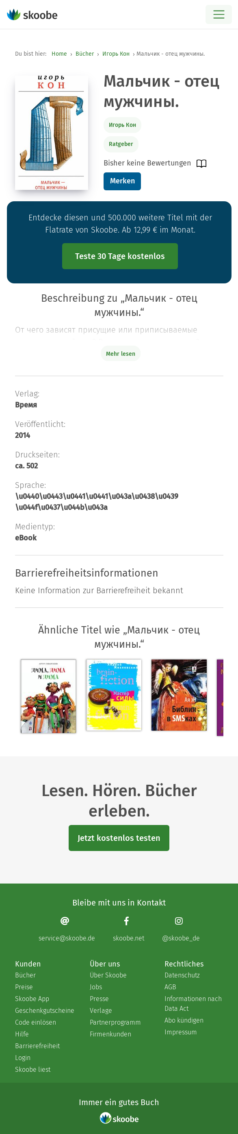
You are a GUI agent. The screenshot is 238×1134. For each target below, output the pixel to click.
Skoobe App (32, 999)
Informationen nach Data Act (193, 1003)
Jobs (96, 987)
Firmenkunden (110, 1034)
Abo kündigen (183, 1020)
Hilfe (22, 1034)
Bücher (85, 53)
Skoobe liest (32, 1069)
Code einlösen (35, 1022)
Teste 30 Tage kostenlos (120, 256)
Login (22, 1058)
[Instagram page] (181, 928)
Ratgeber (121, 144)
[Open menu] (219, 14)
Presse (99, 999)
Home (59, 53)
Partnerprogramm (115, 1022)
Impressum (180, 1032)
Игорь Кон (116, 53)
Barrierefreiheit (37, 1046)
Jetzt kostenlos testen (119, 838)
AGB (170, 987)
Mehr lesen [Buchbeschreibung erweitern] (120, 353)
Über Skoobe (108, 975)
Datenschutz (182, 975)
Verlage (101, 1010)
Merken (122, 180)
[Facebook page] (128, 928)
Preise (24, 987)
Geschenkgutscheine (44, 1010)
